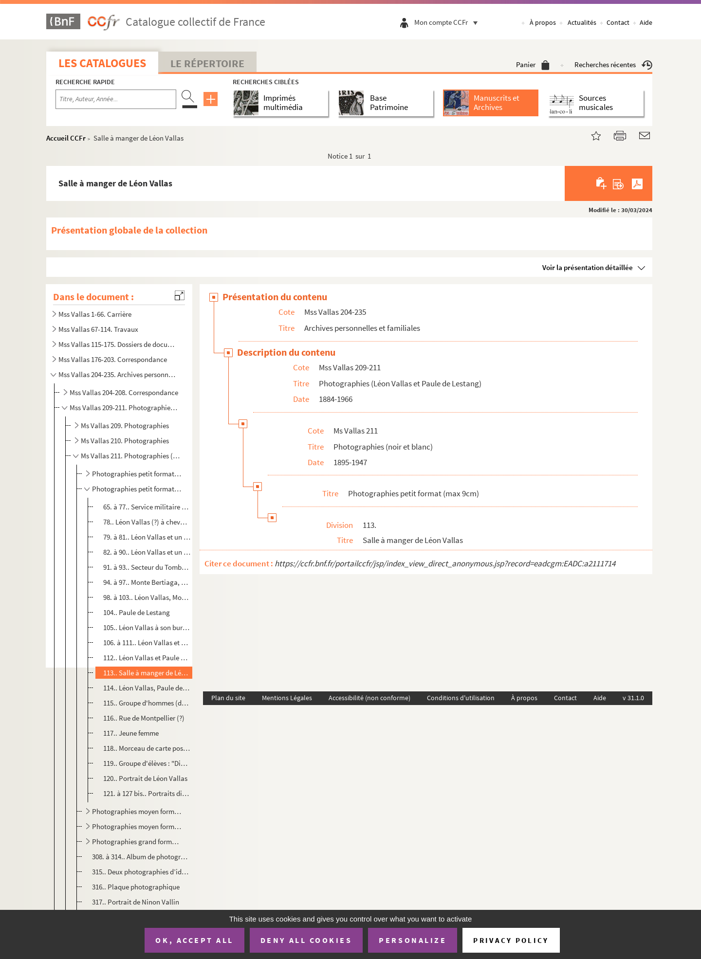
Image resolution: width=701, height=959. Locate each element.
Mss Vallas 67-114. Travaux (98, 329)
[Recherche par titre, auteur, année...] (115, 99)
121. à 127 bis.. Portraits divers (146, 793)
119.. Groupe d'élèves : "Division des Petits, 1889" (146, 763)
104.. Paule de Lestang (136, 612)
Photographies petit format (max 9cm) (137, 488)
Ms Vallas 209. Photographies (125, 425)
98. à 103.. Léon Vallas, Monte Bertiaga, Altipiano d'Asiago (146, 597)
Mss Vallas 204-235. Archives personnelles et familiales (118, 374)
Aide (646, 22)
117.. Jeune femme (131, 733)
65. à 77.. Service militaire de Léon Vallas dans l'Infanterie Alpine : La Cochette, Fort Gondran (146, 506)
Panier (533, 64)
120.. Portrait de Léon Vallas (145, 778)
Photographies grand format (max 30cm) (137, 841)
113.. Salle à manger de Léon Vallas (146, 672)
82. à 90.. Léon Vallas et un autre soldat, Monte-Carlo (146, 552)
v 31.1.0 (633, 697)
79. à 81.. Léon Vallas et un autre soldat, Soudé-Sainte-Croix (146, 537)
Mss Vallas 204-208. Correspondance (124, 392)
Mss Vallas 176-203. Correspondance (112, 359)
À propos (543, 22)
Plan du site (228, 697)
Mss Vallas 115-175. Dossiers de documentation (118, 344)
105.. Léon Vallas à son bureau (146, 627)
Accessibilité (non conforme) (369, 697)
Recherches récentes (613, 64)
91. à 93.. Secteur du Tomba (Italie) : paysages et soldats (146, 567)
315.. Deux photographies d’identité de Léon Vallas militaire (140, 871)
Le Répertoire (207, 63)
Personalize (412, 940)
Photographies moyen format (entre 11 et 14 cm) (137, 811)
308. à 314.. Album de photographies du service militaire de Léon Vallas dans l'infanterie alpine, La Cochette (140, 856)
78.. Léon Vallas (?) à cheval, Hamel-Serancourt (146, 521)
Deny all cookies (306, 940)
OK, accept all (194, 940)
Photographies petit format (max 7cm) (137, 473)
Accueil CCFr (66, 138)
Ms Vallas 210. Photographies (125, 440)
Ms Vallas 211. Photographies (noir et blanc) (131, 455)
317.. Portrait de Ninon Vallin (135, 901)
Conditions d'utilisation (461, 697)
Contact (618, 22)
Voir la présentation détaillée (587, 267)
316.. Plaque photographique (136, 886)
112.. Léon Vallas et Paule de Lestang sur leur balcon (146, 657)
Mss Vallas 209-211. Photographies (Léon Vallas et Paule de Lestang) (124, 407)
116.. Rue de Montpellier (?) (143, 718)
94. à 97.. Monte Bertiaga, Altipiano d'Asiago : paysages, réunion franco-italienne (146, 582)
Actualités (582, 22)
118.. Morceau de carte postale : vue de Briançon (146, 748)
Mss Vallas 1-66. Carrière (94, 314)
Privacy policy (511, 940)
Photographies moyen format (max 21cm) (137, 826)
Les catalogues (102, 63)
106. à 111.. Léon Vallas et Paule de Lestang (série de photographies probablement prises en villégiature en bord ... (146, 642)
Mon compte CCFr (448, 22)
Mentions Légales (287, 697)
